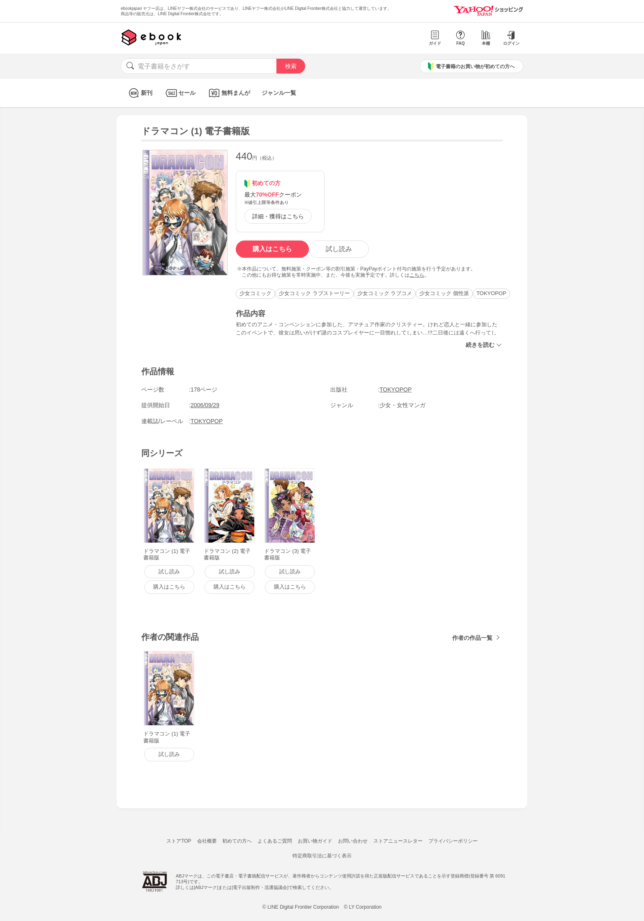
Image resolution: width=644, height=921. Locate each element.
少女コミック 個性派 (444, 293)
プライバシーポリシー (453, 841)
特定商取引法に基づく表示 (322, 856)
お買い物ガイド (315, 841)
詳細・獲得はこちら (278, 216)
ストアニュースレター (398, 841)
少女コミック (255, 293)
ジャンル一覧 (279, 92)
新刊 (139, 93)
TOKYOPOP (491, 293)
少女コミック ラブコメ (384, 293)
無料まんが (228, 93)
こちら (416, 275)
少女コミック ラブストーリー (314, 293)
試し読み (339, 248)
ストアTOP (178, 841)
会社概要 (207, 841)
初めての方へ (237, 841)
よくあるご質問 (275, 841)
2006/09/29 (205, 405)
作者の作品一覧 (472, 638)
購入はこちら (272, 248)
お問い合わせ (353, 841)
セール (180, 93)
